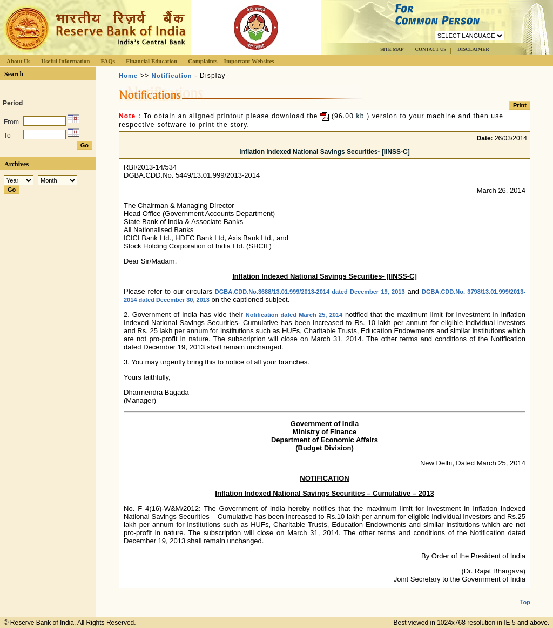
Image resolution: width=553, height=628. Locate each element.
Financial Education (151, 61)
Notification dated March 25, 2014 (294, 315)
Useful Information (65, 61)
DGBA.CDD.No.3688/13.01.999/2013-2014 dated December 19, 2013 (310, 291)
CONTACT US (430, 49)
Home (128, 75)
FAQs (107, 61)
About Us (18, 61)
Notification (172, 75)
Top (525, 593)
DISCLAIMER (473, 49)
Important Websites (249, 61)
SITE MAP (391, 49)
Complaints (202, 61)
